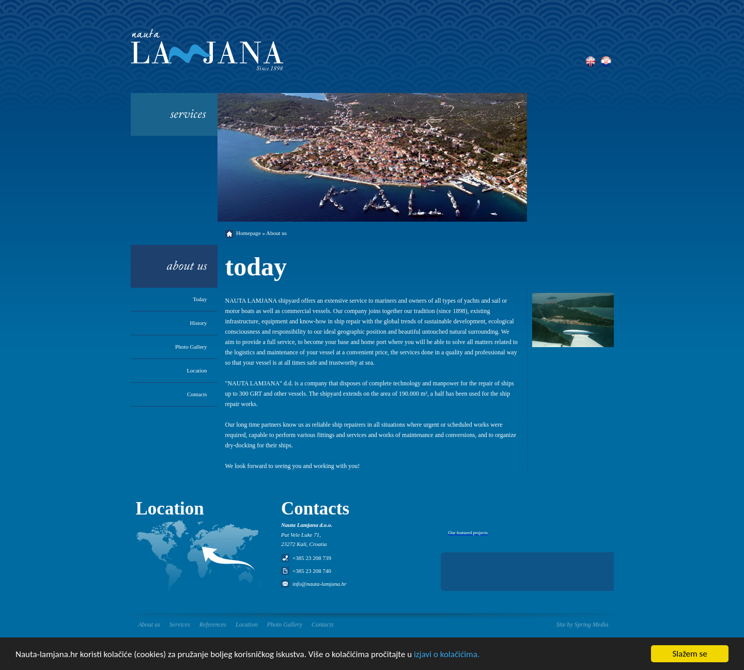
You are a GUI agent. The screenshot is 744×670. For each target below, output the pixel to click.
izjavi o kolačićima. (446, 654)
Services (179, 624)
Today (200, 299)
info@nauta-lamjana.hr (319, 584)
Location (197, 370)
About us (149, 624)
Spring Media (592, 624)
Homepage (248, 233)
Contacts (197, 394)
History (198, 323)
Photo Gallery (191, 347)
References (212, 624)
